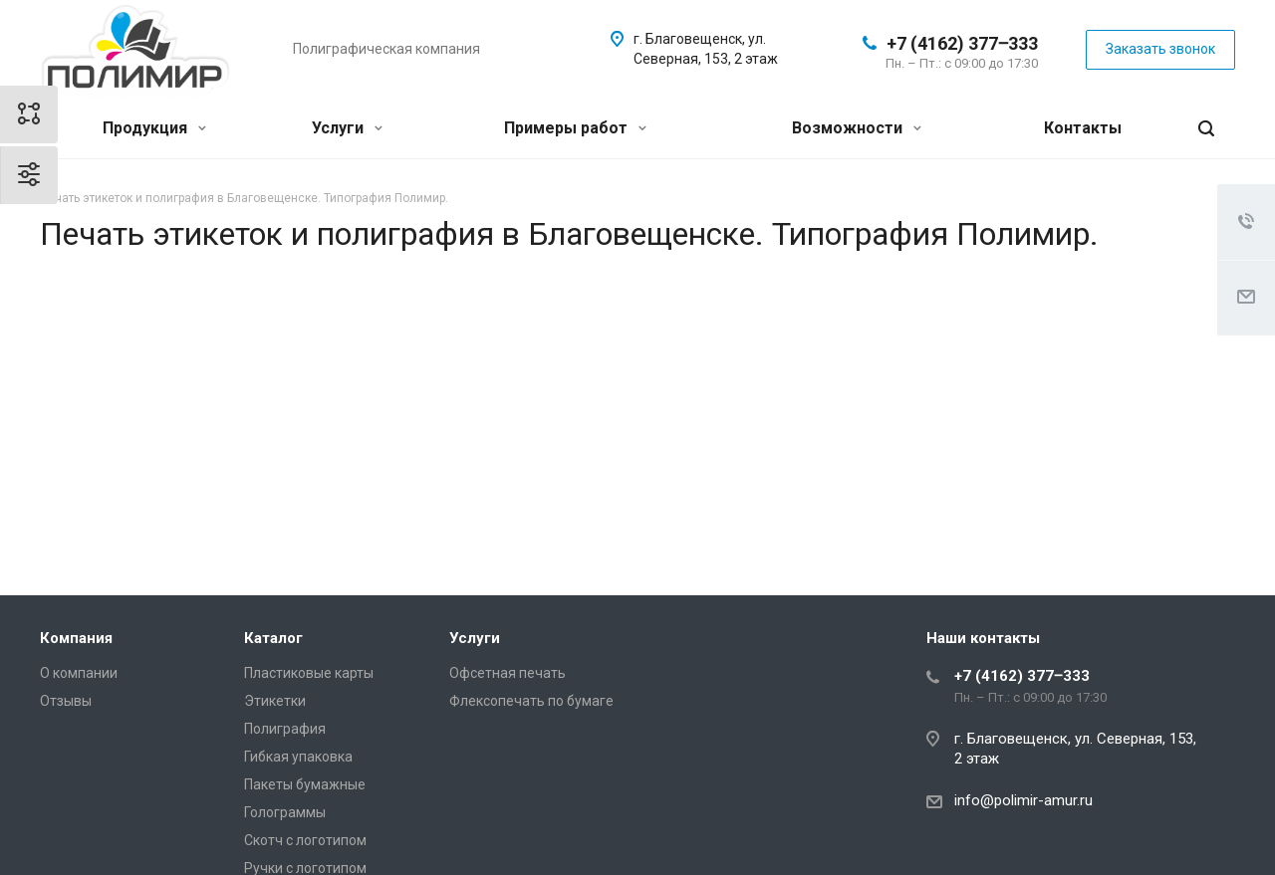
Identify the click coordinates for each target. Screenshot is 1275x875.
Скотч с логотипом (305, 840)
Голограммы (285, 812)
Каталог (273, 638)
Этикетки (275, 701)
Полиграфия (285, 729)
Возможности (856, 127)
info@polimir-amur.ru (1023, 800)
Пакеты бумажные (305, 784)
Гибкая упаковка (298, 757)
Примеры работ (575, 127)
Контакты (1083, 127)
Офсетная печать (507, 673)
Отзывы (66, 701)
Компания (76, 638)
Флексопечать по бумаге (531, 701)
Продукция (154, 127)
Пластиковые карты (309, 673)
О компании (79, 673)
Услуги (347, 127)
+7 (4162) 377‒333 (962, 43)
